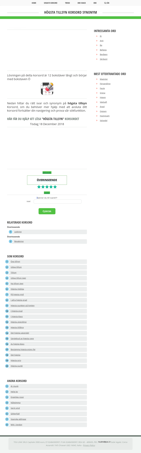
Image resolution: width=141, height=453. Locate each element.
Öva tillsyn (15, 262)
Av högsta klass (17, 345)
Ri (101, 36)
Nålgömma (15, 404)
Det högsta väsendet (20, 334)
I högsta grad (16, 312)
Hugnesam (105, 116)
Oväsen (103, 112)
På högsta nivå (17, 295)
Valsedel (103, 121)
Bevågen (104, 55)
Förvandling (105, 84)
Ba (101, 45)
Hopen (103, 98)
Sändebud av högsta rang (22, 339)
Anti (102, 41)
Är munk (14, 387)
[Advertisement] (47, 50)
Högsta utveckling (19, 323)
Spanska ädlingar (18, 421)
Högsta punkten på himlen (23, 306)
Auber (47, 192)
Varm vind (15, 410)
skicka (47, 211)
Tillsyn (13, 273)
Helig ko (14, 393)
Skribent (103, 59)
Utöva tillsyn (16, 267)
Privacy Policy (89, 447)
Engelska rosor (17, 399)
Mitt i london (16, 426)
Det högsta (15, 356)
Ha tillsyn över (17, 284)
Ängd (102, 107)
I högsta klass (17, 317)
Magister (104, 79)
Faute (102, 89)
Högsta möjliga (17, 289)
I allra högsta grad (19, 300)
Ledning (18, 232)
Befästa (103, 50)
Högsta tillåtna (17, 328)
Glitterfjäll (15, 415)
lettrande (47, 172)
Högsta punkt (17, 367)
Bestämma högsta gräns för (23, 351)
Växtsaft (103, 102)
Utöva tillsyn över (18, 278)
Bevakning (19, 241)
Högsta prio (16, 362)
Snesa (102, 93)
